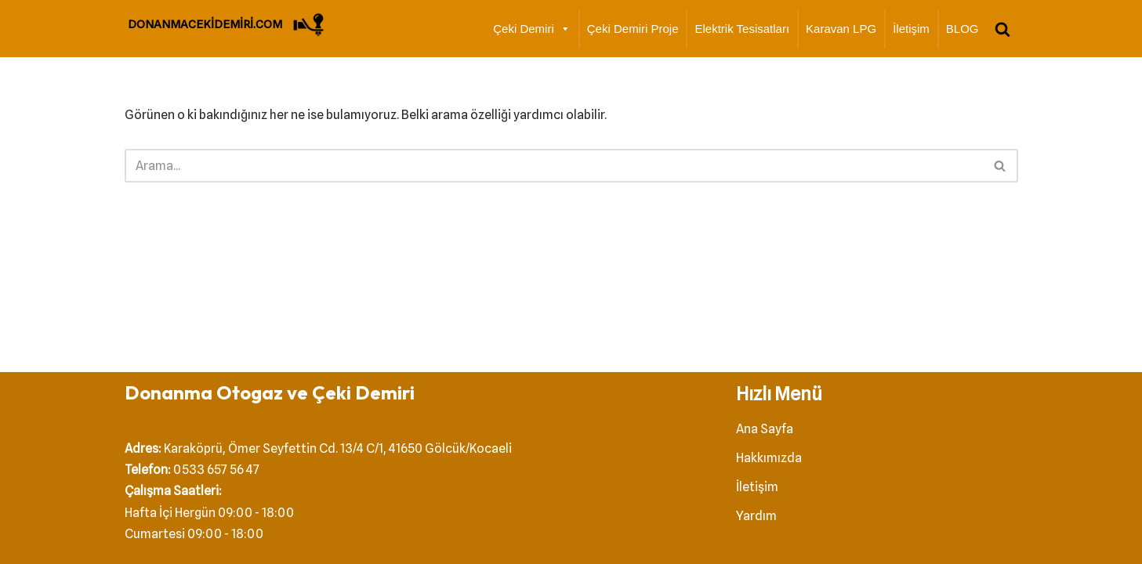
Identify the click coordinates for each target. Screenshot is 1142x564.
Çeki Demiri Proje (633, 28)
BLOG (962, 28)
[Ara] (1002, 29)
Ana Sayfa (764, 428)
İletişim (911, 28)
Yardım (756, 515)
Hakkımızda (769, 457)
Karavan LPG (841, 28)
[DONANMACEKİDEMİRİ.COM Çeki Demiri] (227, 24)
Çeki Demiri (532, 29)
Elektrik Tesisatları (741, 28)
